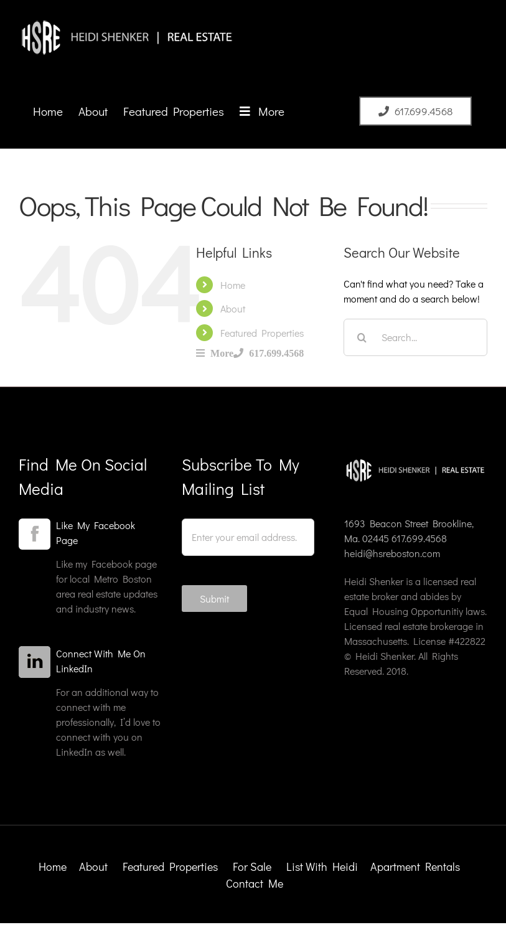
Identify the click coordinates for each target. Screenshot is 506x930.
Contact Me (254, 883)
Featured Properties (262, 332)
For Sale (252, 866)
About (232, 308)
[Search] (362, 337)
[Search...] (415, 337)
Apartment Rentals (416, 866)
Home (232, 284)
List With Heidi (323, 866)
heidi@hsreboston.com (392, 553)
